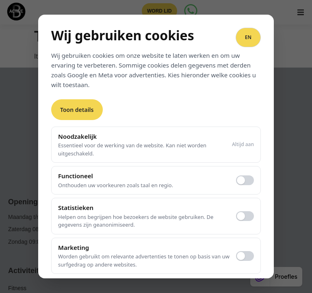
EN (248, 37)
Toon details (77, 110)
